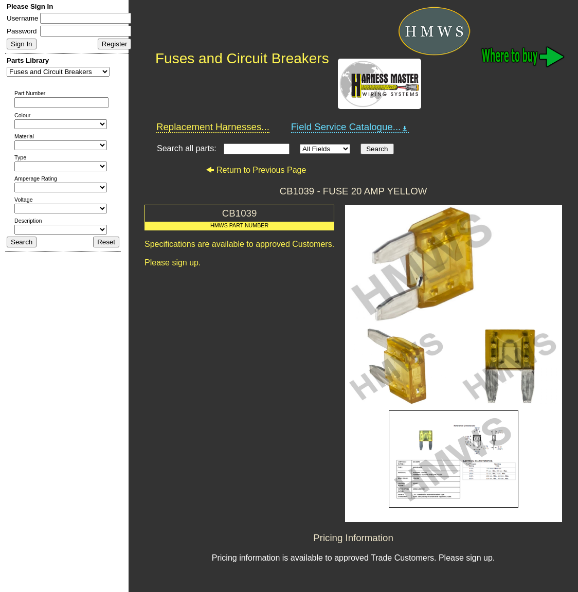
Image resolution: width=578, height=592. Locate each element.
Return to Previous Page (256, 170)
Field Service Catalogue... (350, 127)
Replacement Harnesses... (212, 126)
